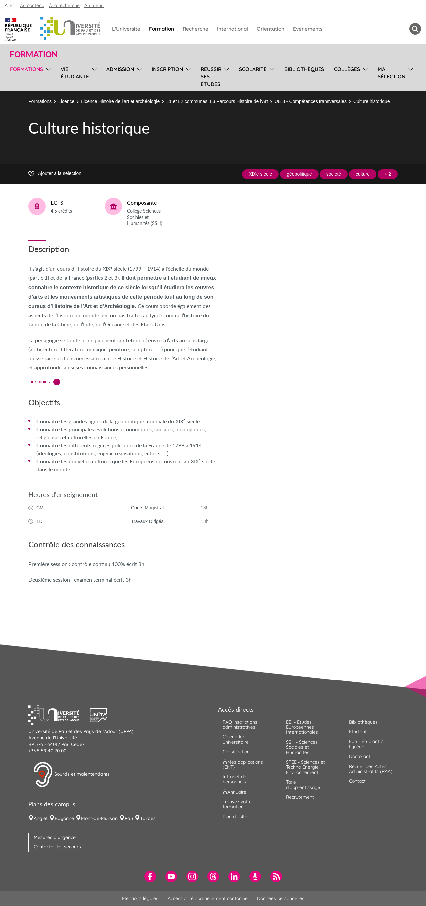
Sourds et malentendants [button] (71, 774)
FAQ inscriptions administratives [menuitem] (240, 724)
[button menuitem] (415, 29)
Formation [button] (34, 54)
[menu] (47, 75)
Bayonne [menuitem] (64, 818)
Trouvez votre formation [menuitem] (237, 804)
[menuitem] (150, 876)
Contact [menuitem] (357, 781)
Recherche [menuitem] (195, 29)
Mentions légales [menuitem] (140, 898)
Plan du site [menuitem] (235, 817)
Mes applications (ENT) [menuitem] (243, 764)
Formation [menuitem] (161, 29)
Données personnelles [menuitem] (280, 898)
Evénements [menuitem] (307, 29)
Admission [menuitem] (120, 69)
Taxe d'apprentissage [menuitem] (303, 784)
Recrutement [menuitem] (300, 797)
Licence (66, 101)
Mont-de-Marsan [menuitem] (99, 818)
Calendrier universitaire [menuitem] (236, 739)
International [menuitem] (232, 29)
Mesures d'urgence (55, 837)
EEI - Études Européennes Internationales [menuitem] (302, 727)
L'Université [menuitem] (126, 29)
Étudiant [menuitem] (358, 732)
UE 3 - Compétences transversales (311, 101)
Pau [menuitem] (129, 818)
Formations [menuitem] (26, 69)
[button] (59, 714)
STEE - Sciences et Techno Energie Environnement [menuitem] (305, 767)
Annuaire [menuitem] (234, 792)
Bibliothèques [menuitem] (304, 69)
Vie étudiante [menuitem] (75, 73)
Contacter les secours (57, 847)
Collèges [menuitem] (347, 69)
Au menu (94, 5)
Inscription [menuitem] (167, 69)
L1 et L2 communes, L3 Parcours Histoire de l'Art (217, 101)
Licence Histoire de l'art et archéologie (120, 101)
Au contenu (32, 5)
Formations (40, 101)
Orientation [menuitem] (270, 29)
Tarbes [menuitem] (148, 818)
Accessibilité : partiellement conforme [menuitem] (208, 898)
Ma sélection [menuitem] (391, 73)
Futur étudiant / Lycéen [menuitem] (366, 743)
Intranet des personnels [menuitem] (236, 779)
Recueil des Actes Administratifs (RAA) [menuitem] (370, 768)
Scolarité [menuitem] (253, 69)
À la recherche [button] (64, 5)
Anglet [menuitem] (41, 818)
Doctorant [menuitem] (359, 756)
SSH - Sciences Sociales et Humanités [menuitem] (302, 747)
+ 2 (387, 174)
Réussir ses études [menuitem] (211, 76)
